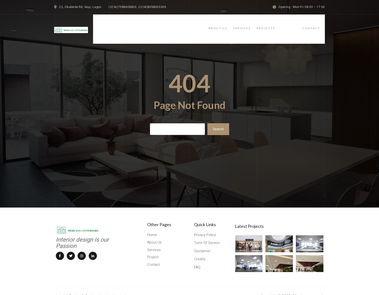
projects (287, 25)
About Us (232, 25)
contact (316, 25)
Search (218, 121)
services (259, 25)
